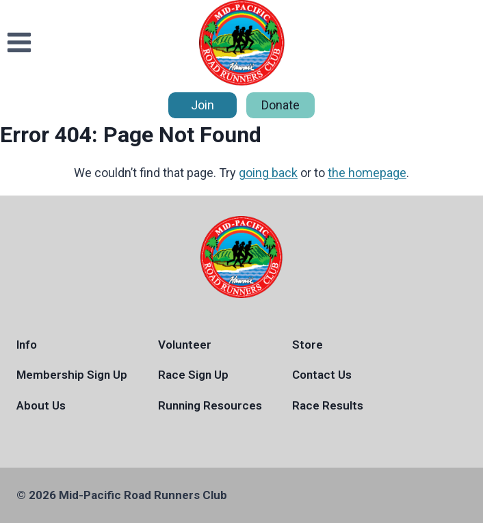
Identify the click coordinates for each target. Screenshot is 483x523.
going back (268, 172)
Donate (280, 105)
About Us (41, 405)
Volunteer (184, 344)
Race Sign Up (193, 374)
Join (202, 105)
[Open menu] (19, 42)
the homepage (367, 172)
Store (307, 344)
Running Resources (210, 405)
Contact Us (322, 374)
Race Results (327, 405)
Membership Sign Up (71, 374)
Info (26, 344)
